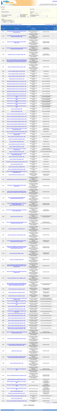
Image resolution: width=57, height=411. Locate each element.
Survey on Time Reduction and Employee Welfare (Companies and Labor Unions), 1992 (16, 198)
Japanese (54, 1)
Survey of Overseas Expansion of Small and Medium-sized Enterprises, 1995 (16, 299)
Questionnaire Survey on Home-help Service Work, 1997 (17, 179)
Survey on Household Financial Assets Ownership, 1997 (16, 395)
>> (51, 24)
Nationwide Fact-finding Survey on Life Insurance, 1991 (16, 91)
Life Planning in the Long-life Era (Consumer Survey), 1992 (16, 161)
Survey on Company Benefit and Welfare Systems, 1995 (16, 126)
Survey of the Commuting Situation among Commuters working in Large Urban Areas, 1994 (16, 241)
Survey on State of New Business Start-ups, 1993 (16, 315)
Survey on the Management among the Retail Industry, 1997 (16, 304)
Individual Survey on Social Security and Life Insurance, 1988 (16, 99)
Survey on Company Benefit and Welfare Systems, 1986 (16, 118)
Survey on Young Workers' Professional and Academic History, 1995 (16, 42)
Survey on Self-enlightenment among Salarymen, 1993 (16, 375)
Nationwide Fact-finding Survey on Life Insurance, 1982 (16, 83)
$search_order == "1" (8, 20)
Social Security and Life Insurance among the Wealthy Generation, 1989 (16, 149)
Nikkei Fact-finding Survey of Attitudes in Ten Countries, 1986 (16, 382)
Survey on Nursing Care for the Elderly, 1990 (16, 156)
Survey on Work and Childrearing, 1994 (17, 253)
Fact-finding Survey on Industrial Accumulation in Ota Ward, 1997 (16, 311)
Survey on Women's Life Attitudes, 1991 (17, 159)
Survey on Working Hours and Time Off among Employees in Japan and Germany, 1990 (16, 332)
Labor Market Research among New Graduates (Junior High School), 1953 (16, 32)
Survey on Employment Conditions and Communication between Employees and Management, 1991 (16, 345)
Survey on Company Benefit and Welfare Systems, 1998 (16, 400)
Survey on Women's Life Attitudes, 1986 (17, 141)
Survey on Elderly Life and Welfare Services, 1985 (16, 136)
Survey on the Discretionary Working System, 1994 (16, 313)
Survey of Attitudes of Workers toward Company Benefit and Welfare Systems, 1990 (16, 154)
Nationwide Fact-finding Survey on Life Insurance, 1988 (16, 88)
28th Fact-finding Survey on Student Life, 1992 (16, 292)
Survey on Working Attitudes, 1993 (17, 164)
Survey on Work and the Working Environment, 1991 (16, 338)
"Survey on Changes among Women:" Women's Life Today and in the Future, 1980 (16, 129)
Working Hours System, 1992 (16, 350)
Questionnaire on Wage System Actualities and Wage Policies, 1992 (16, 186)
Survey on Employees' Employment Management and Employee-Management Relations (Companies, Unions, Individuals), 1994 (16, 265)
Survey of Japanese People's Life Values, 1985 (16, 71)
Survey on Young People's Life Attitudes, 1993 (17, 166)
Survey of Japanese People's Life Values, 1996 (16, 76)
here (21, 15)
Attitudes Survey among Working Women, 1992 (16, 393)
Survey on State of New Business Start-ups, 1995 (16, 320)
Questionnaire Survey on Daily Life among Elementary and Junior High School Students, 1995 (16, 48)
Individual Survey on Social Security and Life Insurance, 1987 (16, 96)
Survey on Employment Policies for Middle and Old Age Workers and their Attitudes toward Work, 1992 (16, 357)
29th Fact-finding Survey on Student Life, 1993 (16, 174)
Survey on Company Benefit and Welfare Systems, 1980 (16, 113)
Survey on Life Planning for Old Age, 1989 (16, 151)
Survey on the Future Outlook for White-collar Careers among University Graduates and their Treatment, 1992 (16, 192)
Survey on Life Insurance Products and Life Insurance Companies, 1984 (16, 134)
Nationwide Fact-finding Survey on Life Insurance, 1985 (16, 86)
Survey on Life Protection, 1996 (16, 111)
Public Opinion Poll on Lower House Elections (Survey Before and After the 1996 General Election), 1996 (16, 328)
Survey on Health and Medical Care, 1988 (16, 146)
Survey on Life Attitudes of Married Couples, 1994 (16, 169)
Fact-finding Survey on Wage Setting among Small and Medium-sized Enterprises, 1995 (16, 36)
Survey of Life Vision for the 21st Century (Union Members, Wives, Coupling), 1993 (16, 210)
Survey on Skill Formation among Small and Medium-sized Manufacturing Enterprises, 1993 (16, 222)
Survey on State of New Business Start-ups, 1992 (16, 308)
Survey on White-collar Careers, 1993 (16, 363)
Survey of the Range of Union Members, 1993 (17, 228)
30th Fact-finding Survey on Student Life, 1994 (16, 295)
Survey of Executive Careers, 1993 (17, 216)
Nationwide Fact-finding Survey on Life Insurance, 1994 (16, 93)
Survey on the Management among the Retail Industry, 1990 (16, 301)
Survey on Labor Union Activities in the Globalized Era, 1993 (16, 369)
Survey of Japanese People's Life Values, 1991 (16, 73)
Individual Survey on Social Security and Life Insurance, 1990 (16, 104)
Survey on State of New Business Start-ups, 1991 (16, 306)
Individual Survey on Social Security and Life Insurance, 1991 (16, 106)
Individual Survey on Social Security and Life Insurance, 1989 (16, 101)
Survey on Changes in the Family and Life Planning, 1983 (17, 131)
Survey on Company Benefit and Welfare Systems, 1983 (16, 116)
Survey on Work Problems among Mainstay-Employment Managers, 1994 (16, 272)
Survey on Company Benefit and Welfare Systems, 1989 (16, 121)
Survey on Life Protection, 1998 (16, 398)
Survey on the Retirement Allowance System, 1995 (16, 66)
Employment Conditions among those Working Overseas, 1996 (17, 385)
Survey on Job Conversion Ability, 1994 (16, 259)
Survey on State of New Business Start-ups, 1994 (16, 317)
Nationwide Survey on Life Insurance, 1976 (16, 78)
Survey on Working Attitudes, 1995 (17, 391)
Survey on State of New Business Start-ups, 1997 (16, 325)
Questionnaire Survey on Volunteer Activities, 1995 (16, 54)
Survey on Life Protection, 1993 (16, 108)
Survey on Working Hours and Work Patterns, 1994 (17, 234)
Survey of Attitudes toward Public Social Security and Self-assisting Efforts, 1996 (16, 172)
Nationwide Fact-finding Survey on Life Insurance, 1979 (16, 81)
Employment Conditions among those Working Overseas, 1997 (17, 389)
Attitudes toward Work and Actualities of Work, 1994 (17, 379)
